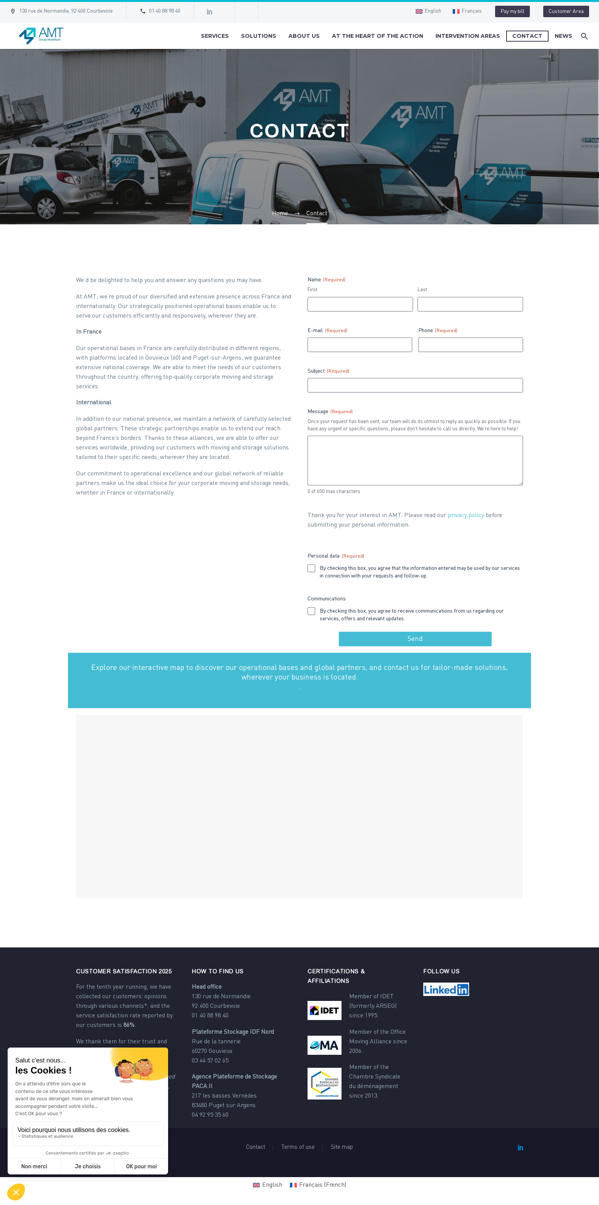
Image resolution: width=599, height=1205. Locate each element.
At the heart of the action (377, 35)
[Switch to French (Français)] (318, 1185)
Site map (342, 1147)
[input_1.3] (360, 304)
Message (330, 412)
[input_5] (470, 344)
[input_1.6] (470, 304)
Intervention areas (467, 35)
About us (304, 35)
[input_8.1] (311, 611)
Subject (328, 371)
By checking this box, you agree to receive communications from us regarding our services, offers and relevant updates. (412, 614)
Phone (437, 331)
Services (215, 35)
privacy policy (466, 515)
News (563, 35)
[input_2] (360, 344)
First (312, 289)
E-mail (327, 331)
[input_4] (415, 385)
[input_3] (415, 460)
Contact (527, 35)
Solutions (258, 35)
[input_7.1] (311, 568)
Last (422, 289)
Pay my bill (512, 11)
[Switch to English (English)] (267, 1185)
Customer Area (566, 11)
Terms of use (298, 1147)
